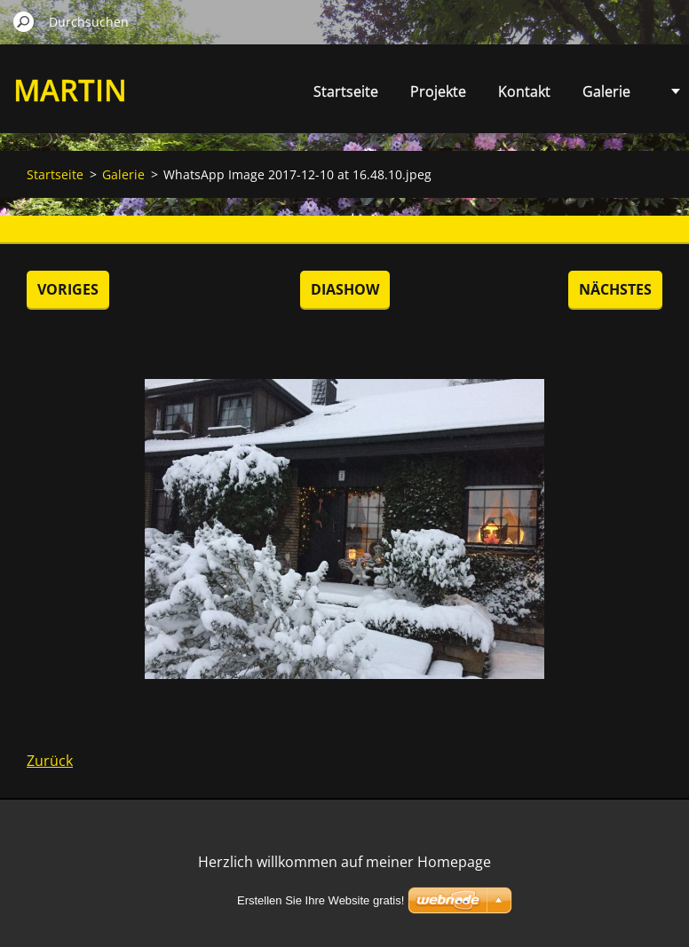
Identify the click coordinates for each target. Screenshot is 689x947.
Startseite (345, 91)
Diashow (345, 289)
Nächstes (615, 289)
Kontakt (524, 91)
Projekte (438, 91)
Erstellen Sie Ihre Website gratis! (320, 900)
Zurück (50, 760)
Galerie (606, 91)
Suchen (24, 21)
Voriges (68, 289)
